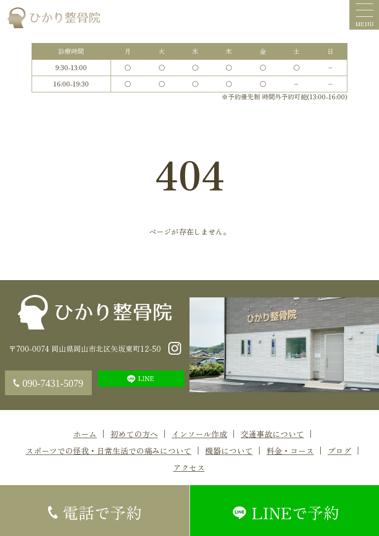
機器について (229, 450)
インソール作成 (199, 434)
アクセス (189, 467)
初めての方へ (134, 434)
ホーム (85, 434)
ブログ (339, 450)
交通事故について (272, 434)
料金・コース (290, 450)
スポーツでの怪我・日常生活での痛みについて (108, 450)
